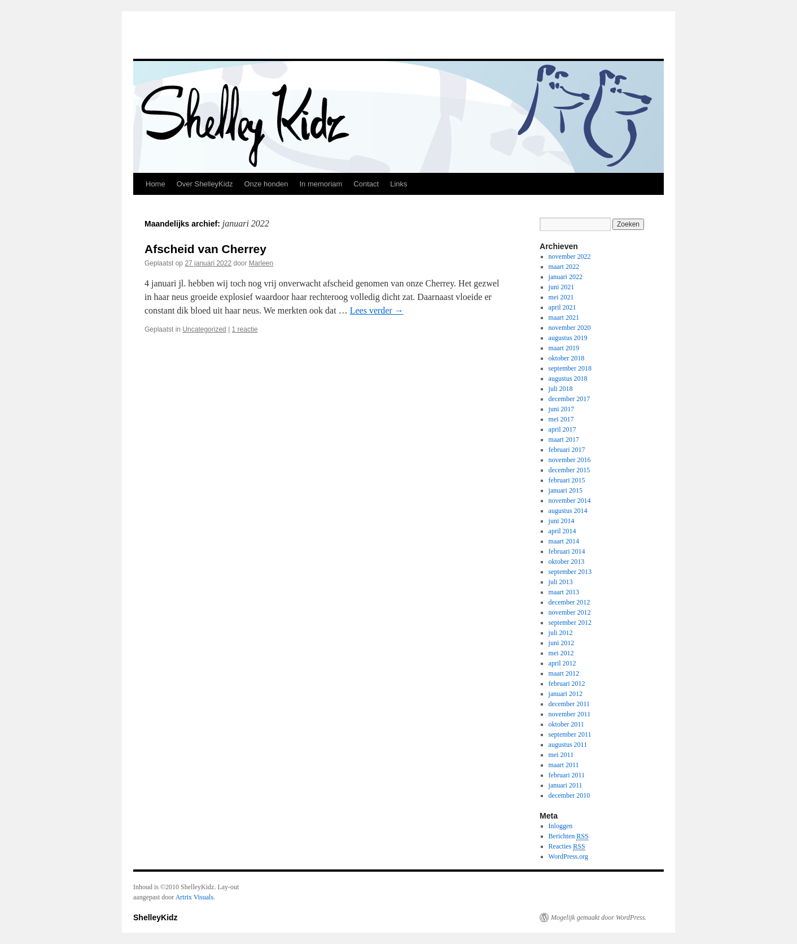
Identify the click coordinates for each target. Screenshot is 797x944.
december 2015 (569, 470)
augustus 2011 (568, 745)
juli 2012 (561, 633)
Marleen (261, 263)
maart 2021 (564, 317)
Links (398, 184)
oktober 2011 (566, 724)
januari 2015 (566, 490)
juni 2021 (562, 287)
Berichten (569, 836)
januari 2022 (566, 277)
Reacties (567, 846)
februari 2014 (567, 551)
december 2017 (569, 399)
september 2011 (570, 734)
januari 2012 (566, 694)
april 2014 (562, 531)
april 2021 (562, 307)
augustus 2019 (568, 338)
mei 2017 (561, 419)
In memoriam (320, 184)
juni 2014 (562, 521)
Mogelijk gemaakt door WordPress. (598, 917)
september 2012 (570, 623)
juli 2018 (561, 389)
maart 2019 (564, 348)
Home (155, 184)
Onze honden (266, 184)
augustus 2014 (568, 511)
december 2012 (569, 602)
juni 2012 (562, 643)
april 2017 (562, 429)
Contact (366, 184)
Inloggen (561, 826)
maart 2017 (564, 439)
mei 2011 (561, 755)
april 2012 (562, 663)
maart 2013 (564, 592)
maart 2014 (564, 541)
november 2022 (570, 256)
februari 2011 (567, 775)
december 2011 (569, 704)
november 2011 (570, 714)
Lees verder (377, 310)
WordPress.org (568, 856)
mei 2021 (561, 297)
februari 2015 (567, 480)
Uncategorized (204, 329)
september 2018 (570, 368)
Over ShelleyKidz (205, 184)
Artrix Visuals (194, 897)
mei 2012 (561, 653)
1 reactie (245, 329)
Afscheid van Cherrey (205, 248)
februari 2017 (567, 450)
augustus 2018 (568, 378)
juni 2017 (562, 409)
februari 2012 (567, 684)
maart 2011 (564, 765)
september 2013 (570, 572)
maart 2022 (564, 267)
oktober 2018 (567, 358)
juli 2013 (561, 582)
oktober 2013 (567, 561)
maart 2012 (564, 673)
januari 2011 (566, 785)
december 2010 (569, 795)
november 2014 (570, 500)
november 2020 (570, 328)
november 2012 (570, 612)
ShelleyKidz (155, 917)
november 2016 (570, 460)
